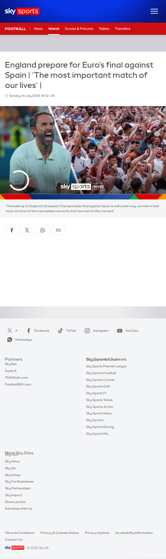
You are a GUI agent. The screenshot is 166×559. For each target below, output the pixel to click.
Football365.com (18, 386)
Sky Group (13, 480)
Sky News (12, 466)
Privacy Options (97, 532)
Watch (53, 28)
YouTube (126, 331)
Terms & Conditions (19, 532)
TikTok (66, 331)
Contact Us (13, 539)
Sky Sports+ (95, 427)
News (38, 28)
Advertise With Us (18, 513)
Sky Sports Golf (98, 393)
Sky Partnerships (17, 493)
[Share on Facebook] (12, 230)
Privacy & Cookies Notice (59, 532)
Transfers (122, 28)
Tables (104, 28)
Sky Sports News (99, 420)
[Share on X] (27, 230)
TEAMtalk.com (16, 379)
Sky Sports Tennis (99, 406)
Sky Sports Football (101, 379)
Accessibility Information (134, 532)
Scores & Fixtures (79, 28)
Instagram (96, 331)
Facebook (36, 331)
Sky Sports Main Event (103, 366)
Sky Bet (11, 366)
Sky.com (11, 459)
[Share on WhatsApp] (42, 230)
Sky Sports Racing (100, 433)
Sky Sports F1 (96, 400)
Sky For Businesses (19, 486)
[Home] (22, 11)
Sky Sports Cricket (100, 386)
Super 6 (10, 373)
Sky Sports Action (99, 413)
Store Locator (15, 507)
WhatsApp (18, 340)
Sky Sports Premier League (106, 373)
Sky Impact (13, 500)
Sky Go (10, 473)
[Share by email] (58, 230)
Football (15, 29)
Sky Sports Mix (97, 440)
